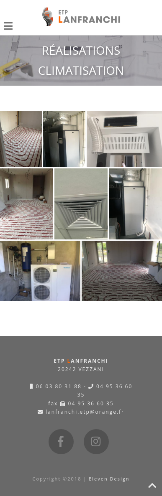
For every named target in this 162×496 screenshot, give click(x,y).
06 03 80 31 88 (56, 386)
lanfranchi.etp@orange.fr (81, 411)
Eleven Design (109, 479)
